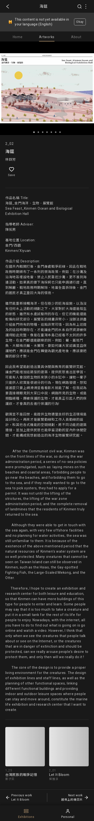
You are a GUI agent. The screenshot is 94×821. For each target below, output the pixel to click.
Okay (80, 22)
